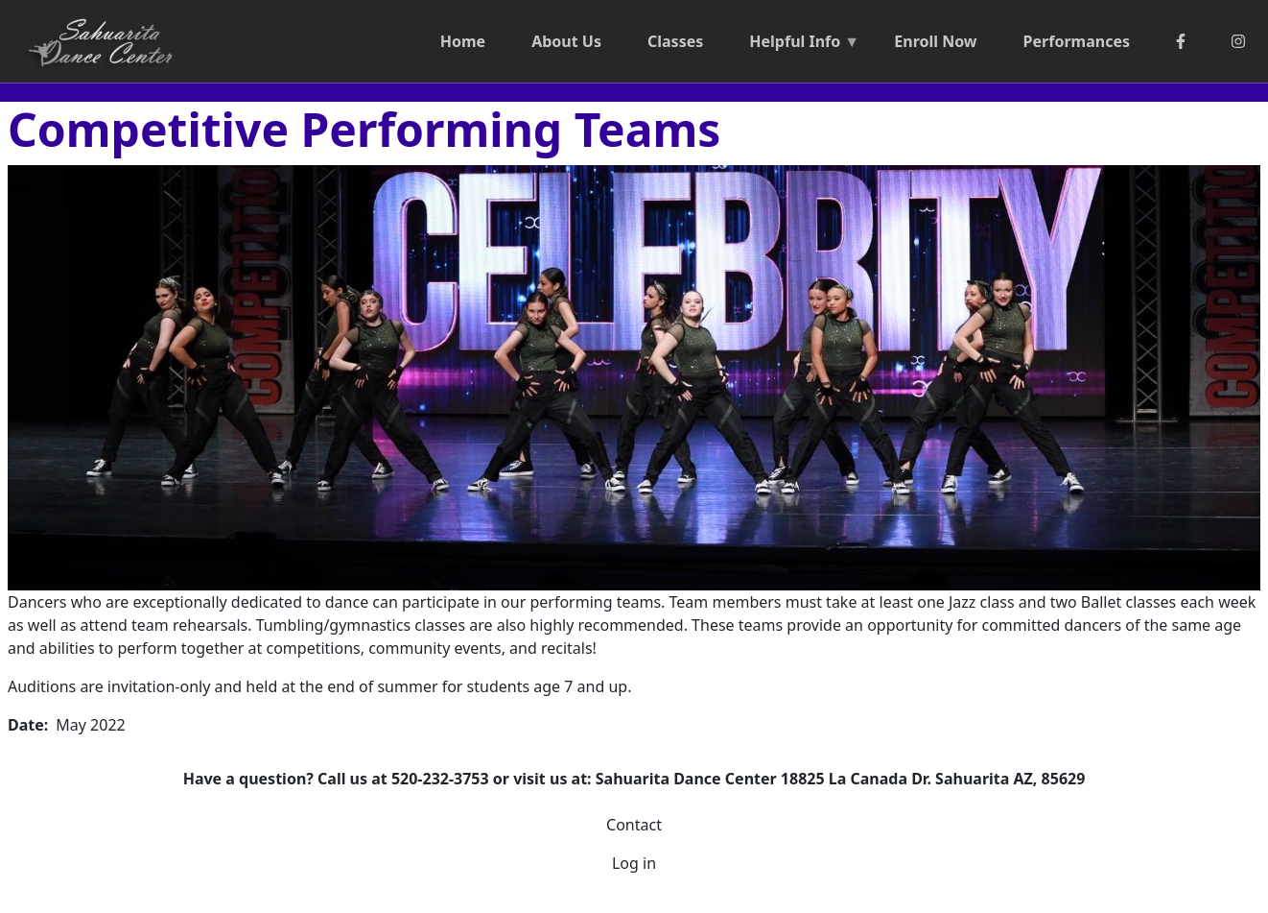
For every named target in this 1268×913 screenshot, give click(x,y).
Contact (634, 824)
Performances (1076, 41)
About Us (566, 41)
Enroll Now (935, 41)
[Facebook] (1181, 41)
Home (462, 41)
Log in (634, 863)
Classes (675, 41)
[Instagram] (1238, 41)
